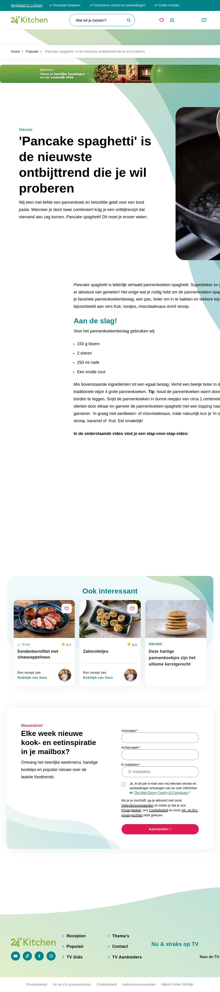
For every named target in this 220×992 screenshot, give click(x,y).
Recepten (76, 932)
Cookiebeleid (158, 810)
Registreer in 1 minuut (26, 5)
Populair (32, 35)
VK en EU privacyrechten (72, 983)
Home (15, 35)
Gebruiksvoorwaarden (138, 805)
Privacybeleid (131, 810)
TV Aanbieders (127, 954)
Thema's (120, 932)
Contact (120, 943)
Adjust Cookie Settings (177, 983)
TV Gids (75, 954)
